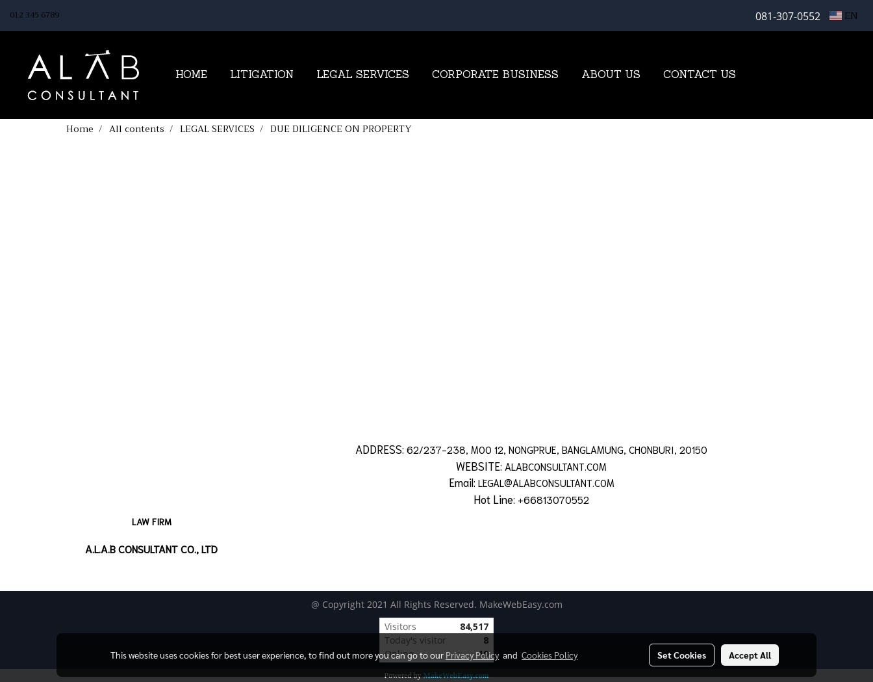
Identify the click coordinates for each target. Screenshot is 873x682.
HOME (191, 75)
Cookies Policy (549, 655)
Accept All (750, 655)
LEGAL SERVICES (362, 75)
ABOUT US (610, 75)
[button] (767, 75)
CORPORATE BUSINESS (495, 75)
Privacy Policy (472, 655)
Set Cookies (681, 655)
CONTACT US (699, 75)
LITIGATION (262, 75)
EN (843, 15)
